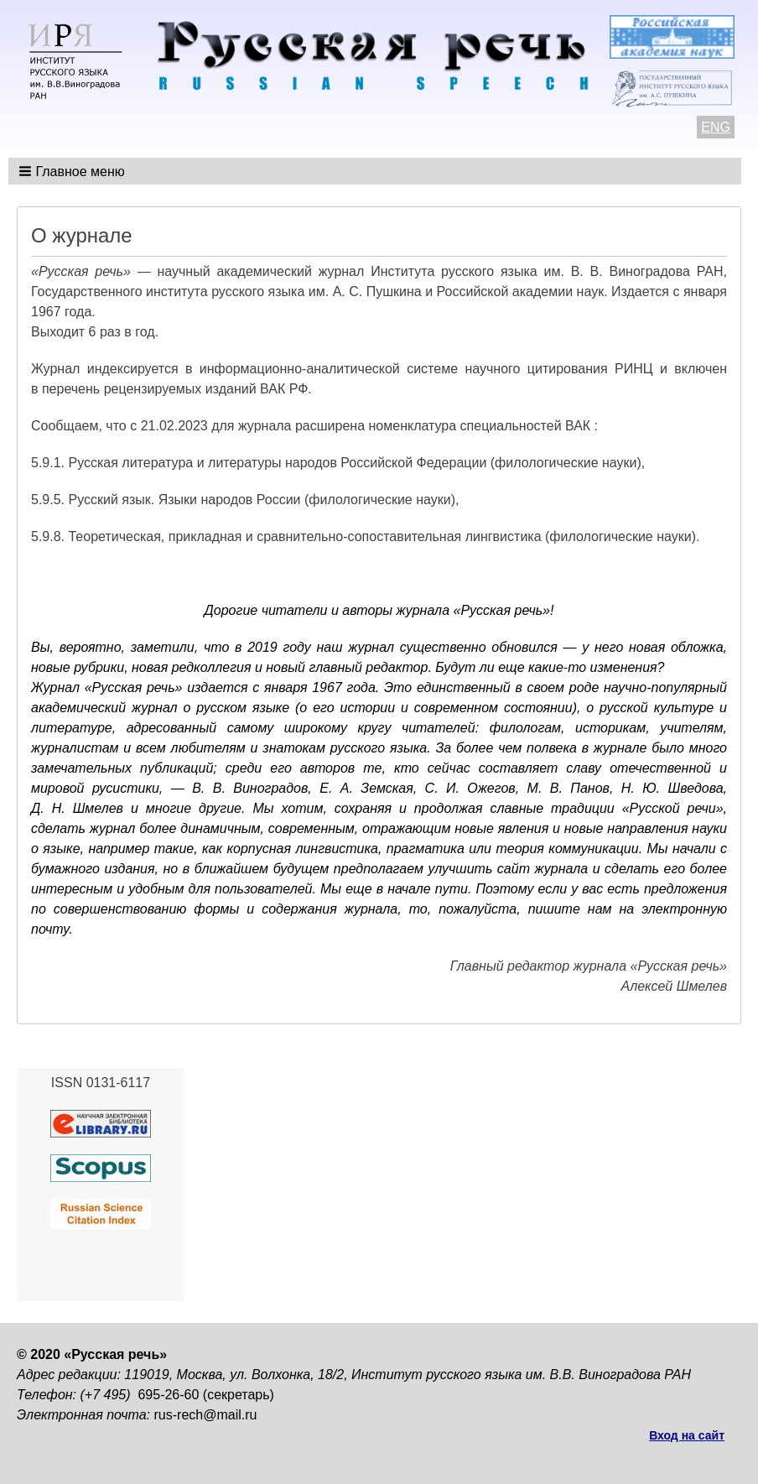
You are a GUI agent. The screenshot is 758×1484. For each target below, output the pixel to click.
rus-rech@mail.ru (205, 1415)
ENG (715, 127)
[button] (73, 171)
